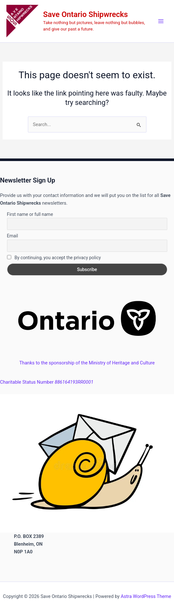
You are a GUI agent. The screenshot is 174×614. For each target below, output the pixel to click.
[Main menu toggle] (161, 21)
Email (12, 235)
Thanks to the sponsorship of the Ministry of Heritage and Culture (87, 363)
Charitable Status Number (46, 382)
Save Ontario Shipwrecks (85, 14)
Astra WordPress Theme (146, 596)
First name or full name (30, 214)
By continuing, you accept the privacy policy (54, 257)
